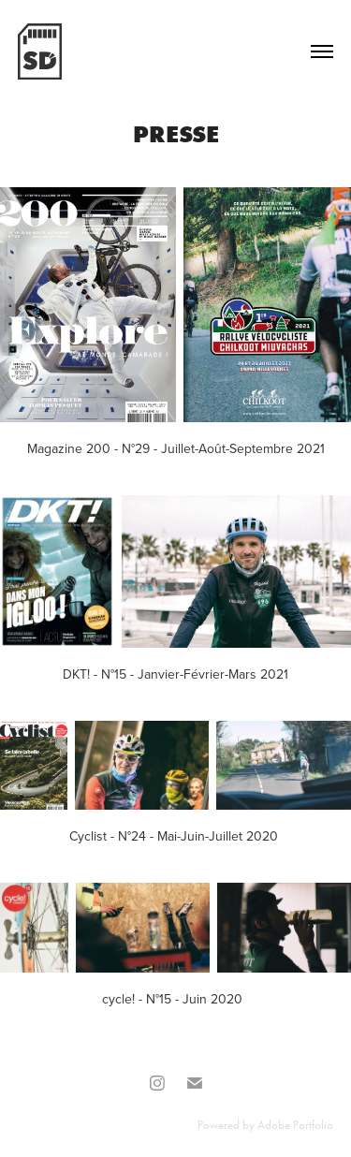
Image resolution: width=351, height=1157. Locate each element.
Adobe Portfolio (295, 1125)
